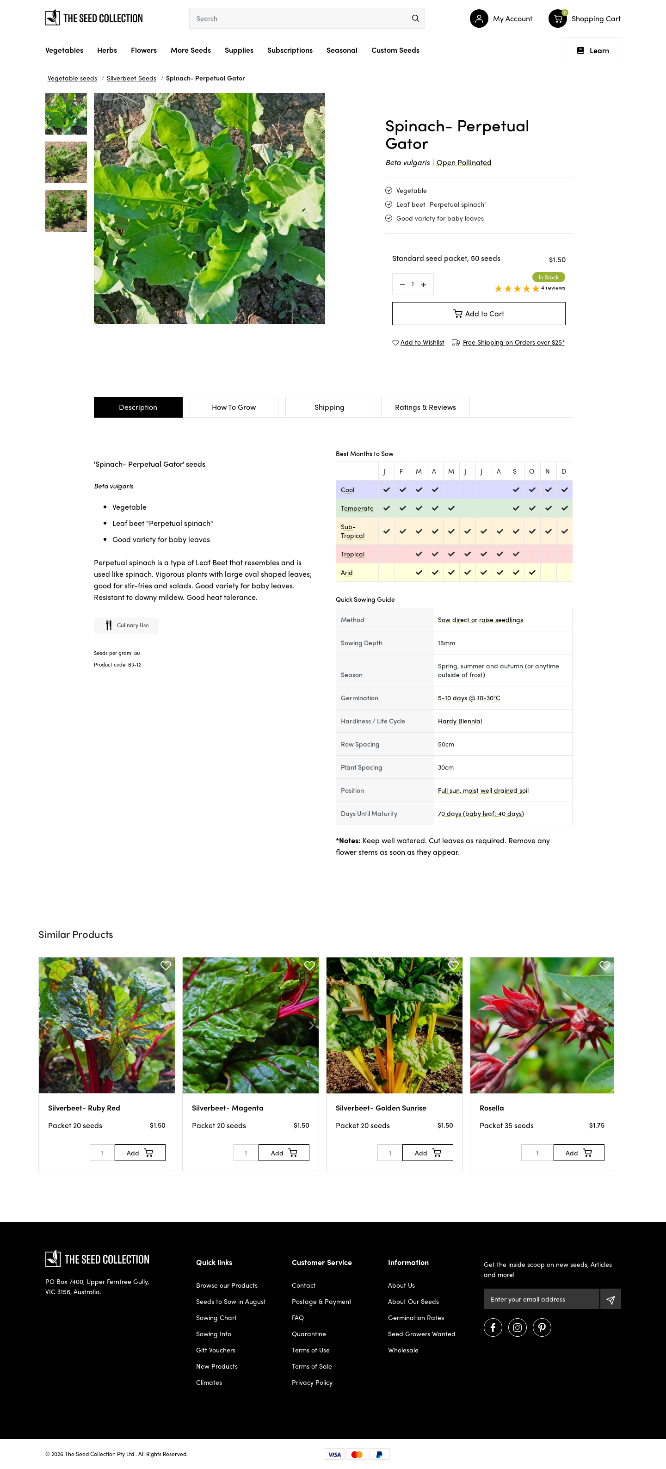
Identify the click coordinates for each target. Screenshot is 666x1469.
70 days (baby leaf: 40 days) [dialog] (481, 813)
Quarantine (309, 1333)
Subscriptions (290, 49)
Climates (209, 1382)
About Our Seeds (413, 1301)
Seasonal (342, 49)
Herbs (107, 49)
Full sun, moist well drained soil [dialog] (483, 790)
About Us (401, 1285)
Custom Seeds (395, 49)
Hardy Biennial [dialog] (460, 720)
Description (138, 406)
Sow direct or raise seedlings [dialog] (480, 619)
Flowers (144, 49)
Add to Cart (478, 313)
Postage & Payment (322, 1301)
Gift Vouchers (215, 1349)
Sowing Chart (216, 1317)
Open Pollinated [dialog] (464, 162)
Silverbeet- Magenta (228, 1107)
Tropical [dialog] (352, 553)
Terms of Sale (312, 1365)
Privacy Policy (312, 1382)
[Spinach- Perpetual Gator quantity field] (413, 284)
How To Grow (234, 406)
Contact (304, 1285)
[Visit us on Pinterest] (542, 1327)
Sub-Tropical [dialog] (352, 531)
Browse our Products (227, 1285)
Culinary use (126, 626)
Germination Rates (416, 1317)
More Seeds (191, 49)
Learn (593, 50)
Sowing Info (213, 1333)
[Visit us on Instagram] (517, 1327)
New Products (217, 1365)
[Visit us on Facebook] (493, 1327)
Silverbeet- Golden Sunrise (381, 1107)
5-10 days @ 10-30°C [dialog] (469, 697)
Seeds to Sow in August (231, 1301)
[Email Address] (541, 1299)
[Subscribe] (610, 1299)
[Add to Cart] (140, 1152)
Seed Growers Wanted (422, 1333)
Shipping (329, 406)
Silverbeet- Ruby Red (84, 1107)
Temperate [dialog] (357, 507)
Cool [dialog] (347, 489)
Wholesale (403, 1349)
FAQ (298, 1317)
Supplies (239, 49)
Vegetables (64, 49)
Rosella (492, 1107)
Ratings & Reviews (425, 406)
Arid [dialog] (347, 572)
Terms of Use (311, 1349)
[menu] (416, 18)
